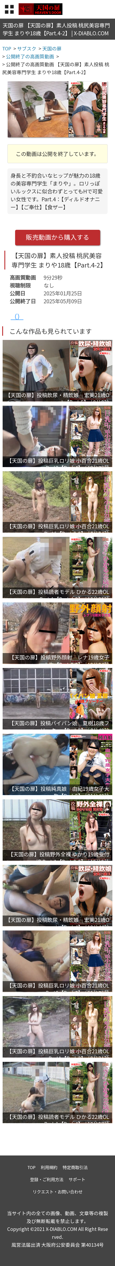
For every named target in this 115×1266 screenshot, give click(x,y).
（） (17, 316)
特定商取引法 (75, 1167)
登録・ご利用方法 (46, 1179)
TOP (31, 1167)
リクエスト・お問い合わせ (58, 1191)
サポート (77, 1179)
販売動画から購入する (57, 236)
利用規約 (49, 1167)
